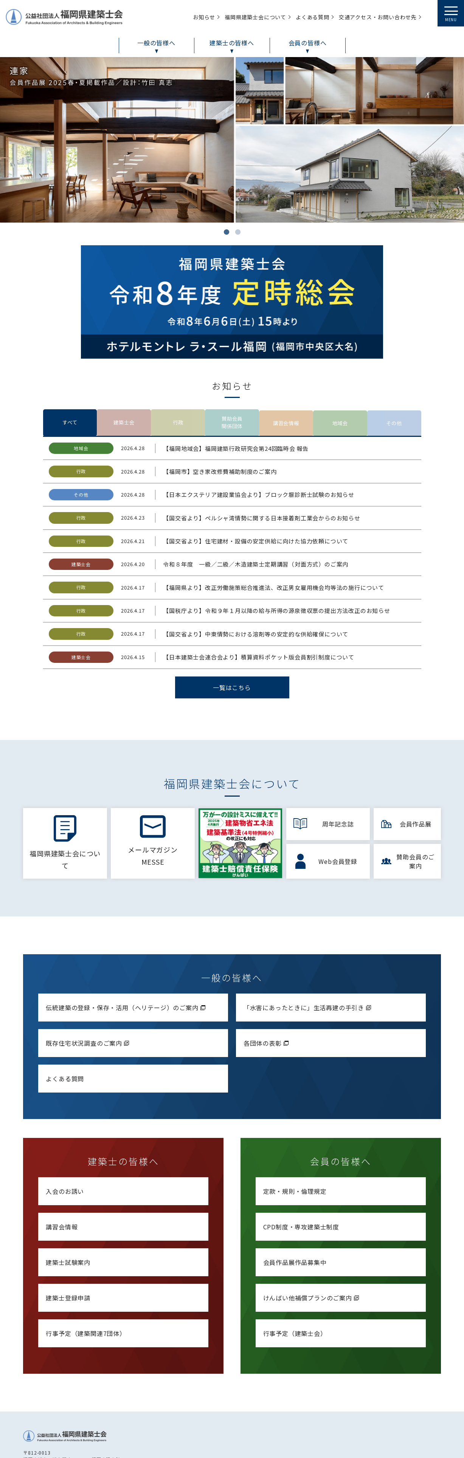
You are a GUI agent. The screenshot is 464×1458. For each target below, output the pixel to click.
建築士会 (124, 367)
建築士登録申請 (68, 1243)
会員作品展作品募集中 (295, 1207)
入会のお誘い (65, 1136)
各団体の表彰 (267, 988)
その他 (394, 367)
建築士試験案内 (68, 1207)
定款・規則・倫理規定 (295, 1136)
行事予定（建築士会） (295, 1278)
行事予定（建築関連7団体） (86, 1278)
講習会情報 (286, 367)
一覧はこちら (232, 633)
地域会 (340, 367)
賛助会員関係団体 (232, 367)
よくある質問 (65, 1023)
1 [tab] (226, 232)
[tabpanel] (232, 140)
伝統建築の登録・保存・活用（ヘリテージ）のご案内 (126, 952)
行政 (178, 367)
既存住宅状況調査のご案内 (88, 988)
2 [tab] (238, 232)
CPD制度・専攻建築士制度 (301, 1171)
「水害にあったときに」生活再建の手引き (308, 952)
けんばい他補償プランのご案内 (312, 1243)
